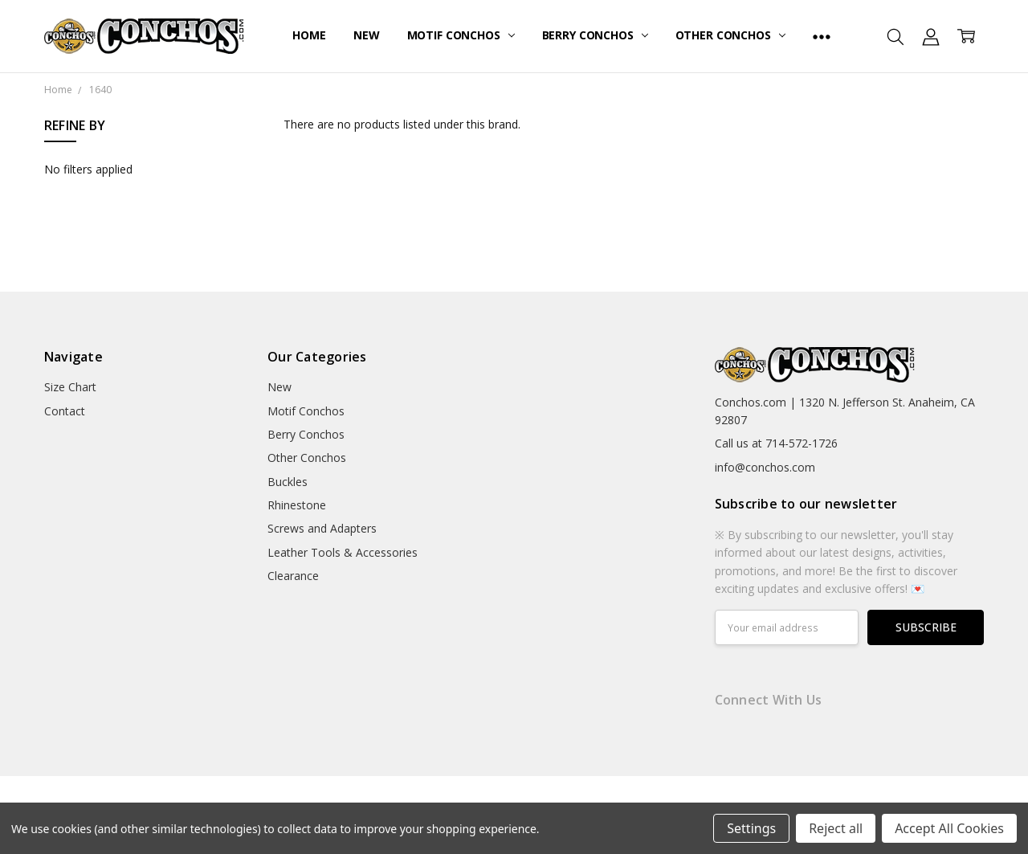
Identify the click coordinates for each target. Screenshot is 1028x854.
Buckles (287, 481)
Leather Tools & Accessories (342, 552)
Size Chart (70, 386)
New (366, 35)
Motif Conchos (461, 35)
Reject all (836, 828)
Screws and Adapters (322, 528)
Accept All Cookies (949, 828)
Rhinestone (296, 505)
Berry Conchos (595, 35)
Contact (64, 411)
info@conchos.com (765, 467)
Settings (751, 828)
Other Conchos (730, 35)
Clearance (293, 575)
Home (308, 35)
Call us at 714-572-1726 (776, 443)
